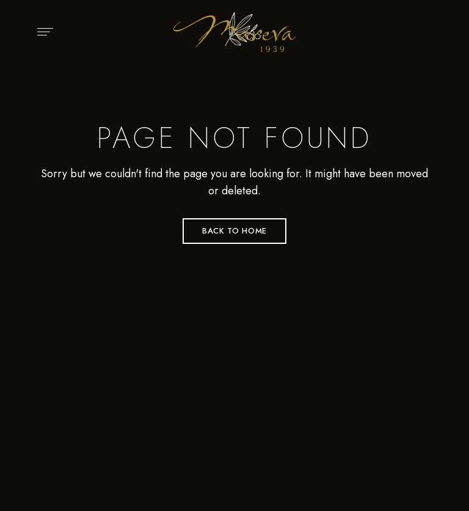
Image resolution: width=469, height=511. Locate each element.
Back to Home (234, 231)
